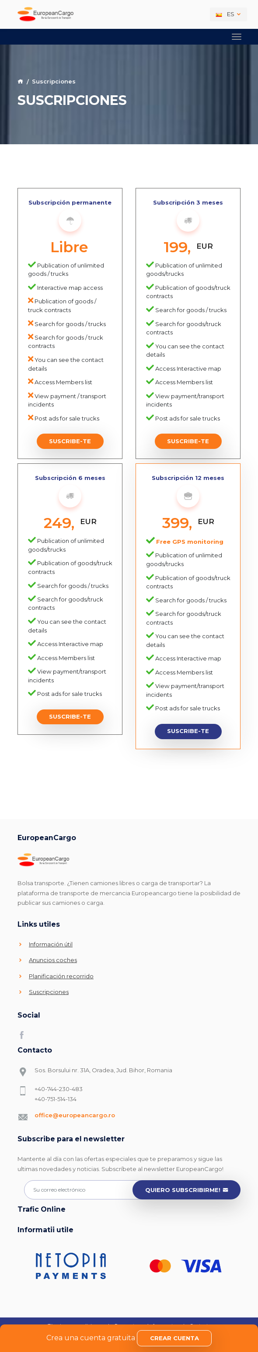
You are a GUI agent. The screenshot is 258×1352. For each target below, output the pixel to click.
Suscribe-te (70, 441)
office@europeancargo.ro (75, 1115)
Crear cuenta (174, 1338)
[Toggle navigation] (236, 37)
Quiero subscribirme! (186, 1190)
